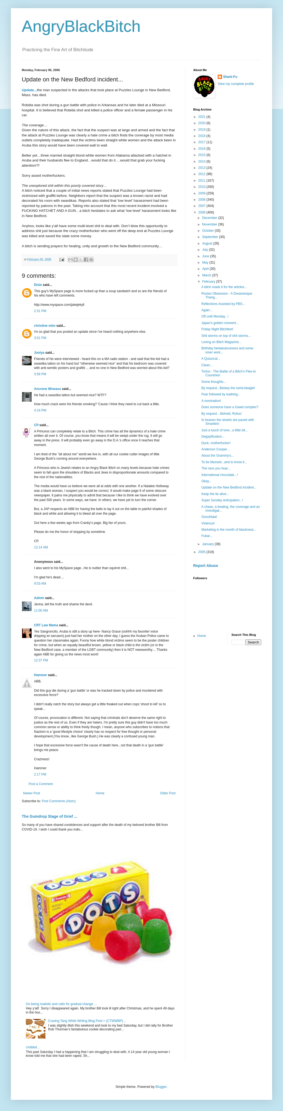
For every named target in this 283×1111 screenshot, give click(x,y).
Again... (207, 310)
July (205, 250)
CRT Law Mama (46, 625)
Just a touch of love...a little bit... (224, 430)
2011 (202, 180)
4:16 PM (40, 410)
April (206, 269)
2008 (202, 200)
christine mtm (45, 326)
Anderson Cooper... (215, 449)
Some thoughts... (213, 382)
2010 (202, 187)
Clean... (207, 365)
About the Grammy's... (217, 455)
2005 (202, 552)
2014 (202, 161)
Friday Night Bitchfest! (217, 329)
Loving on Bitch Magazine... (221, 342)
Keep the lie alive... (215, 494)
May (205, 262)
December (210, 218)
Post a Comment (41, 784)
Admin (39, 598)
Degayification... (212, 436)
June (206, 256)
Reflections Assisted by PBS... (223, 304)
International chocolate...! (219, 475)
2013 (202, 168)
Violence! (208, 523)
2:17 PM (40, 774)
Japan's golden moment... (220, 323)
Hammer (40, 675)
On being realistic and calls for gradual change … (61, 1004)
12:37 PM (41, 660)
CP (36, 425)
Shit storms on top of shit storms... (226, 336)
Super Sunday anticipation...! (222, 500)
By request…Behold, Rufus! (221, 414)
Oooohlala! (209, 517)
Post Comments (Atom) (59, 801)
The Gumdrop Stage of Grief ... (49, 816)
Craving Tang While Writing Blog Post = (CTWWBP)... (87, 1021)
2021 (202, 117)
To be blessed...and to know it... (224, 462)
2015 (202, 155)
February (209, 281)
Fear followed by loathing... (220, 394)
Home (100, 793)
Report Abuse (205, 565)
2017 (202, 142)
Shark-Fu (230, 77)
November (210, 224)
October (208, 231)
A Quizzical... (210, 359)
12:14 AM (41, 547)
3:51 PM (40, 338)
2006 (202, 212)
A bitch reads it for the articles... (224, 287)
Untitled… (33, 1047)
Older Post (168, 793)
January (208, 544)
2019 (202, 130)
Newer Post (31, 793)
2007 (202, 206)
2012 (202, 174)
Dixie (38, 285)
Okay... (206, 481)
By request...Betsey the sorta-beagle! (228, 388)
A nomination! (211, 401)
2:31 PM (40, 311)
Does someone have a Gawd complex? (229, 407)
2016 (202, 149)
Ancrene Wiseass (47, 389)
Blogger (161, 1087)
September (210, 237)
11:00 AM (41, 610)
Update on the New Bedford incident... (229, 487)
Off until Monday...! (215, 316)
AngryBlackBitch (81, 26)
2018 (202, 136)
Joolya (39, 353)
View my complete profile (236, 84)
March (207, 275)
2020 (202, 123)
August (207, 243)
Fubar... (207, 536)
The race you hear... (215, 468)
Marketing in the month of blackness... (228, 530)
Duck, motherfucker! (215, 443)
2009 (202, 193)
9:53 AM (40, 583)
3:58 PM (40, 374)
